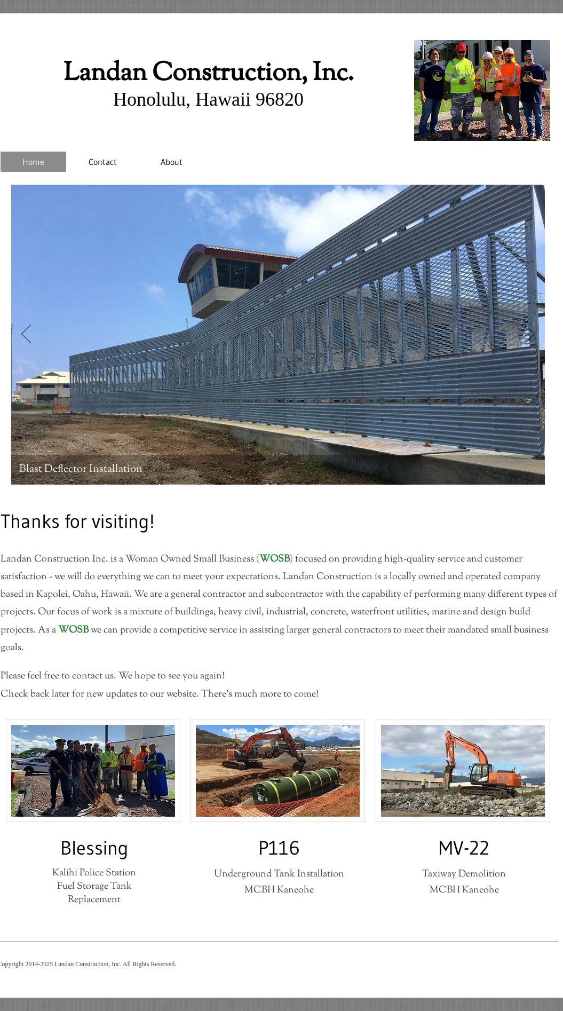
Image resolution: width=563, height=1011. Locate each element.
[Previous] (26, 335)
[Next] (530, 335)
